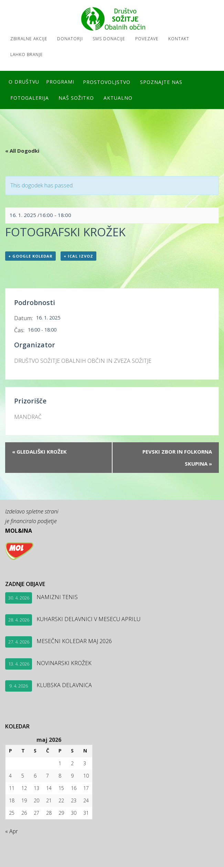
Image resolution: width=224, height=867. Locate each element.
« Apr (11, 830)
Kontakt (181, 39)
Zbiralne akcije (28, 39)
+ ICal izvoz (78, 255)
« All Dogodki (22, 149)
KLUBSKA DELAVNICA (64, 684)
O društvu (24, 81)
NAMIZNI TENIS (57, 596)
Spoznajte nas (162, 81)
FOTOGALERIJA (29, 97)
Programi (60, 81)
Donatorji (71, 39)
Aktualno (119, 97)
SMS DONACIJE (110, 39)
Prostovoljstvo (106, 81)
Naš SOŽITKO (77, 97)
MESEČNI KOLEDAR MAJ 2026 (74, 640)
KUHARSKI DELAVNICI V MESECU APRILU (88, 618)
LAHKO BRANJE (26, 54)
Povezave (148, 39)
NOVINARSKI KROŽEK (64, 662)
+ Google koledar (30, 255)
